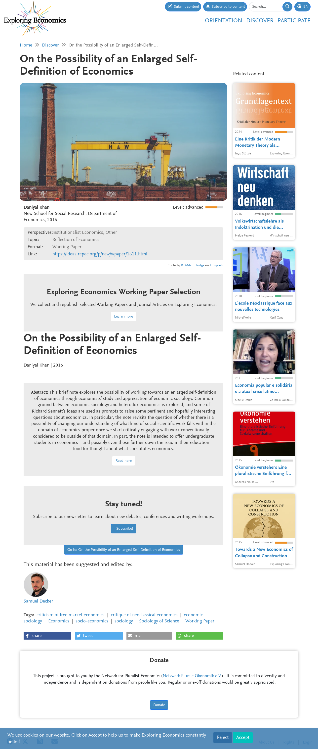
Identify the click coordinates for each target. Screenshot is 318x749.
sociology (124, 621)
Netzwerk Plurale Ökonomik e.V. (192, 676)
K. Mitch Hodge (192, 265)
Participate (294, 21)
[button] (47, 636)
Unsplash (216, 265)
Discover (260, 21)
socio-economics (92, 621)
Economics (58, 621)
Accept (242, 737)
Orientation (223, 21)
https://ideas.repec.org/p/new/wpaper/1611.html (99, 254)
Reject (223, 737)
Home (26, 45)
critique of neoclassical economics (144, 615)
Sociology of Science (159, 621)
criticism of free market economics (71, 615)
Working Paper (199, 621)
